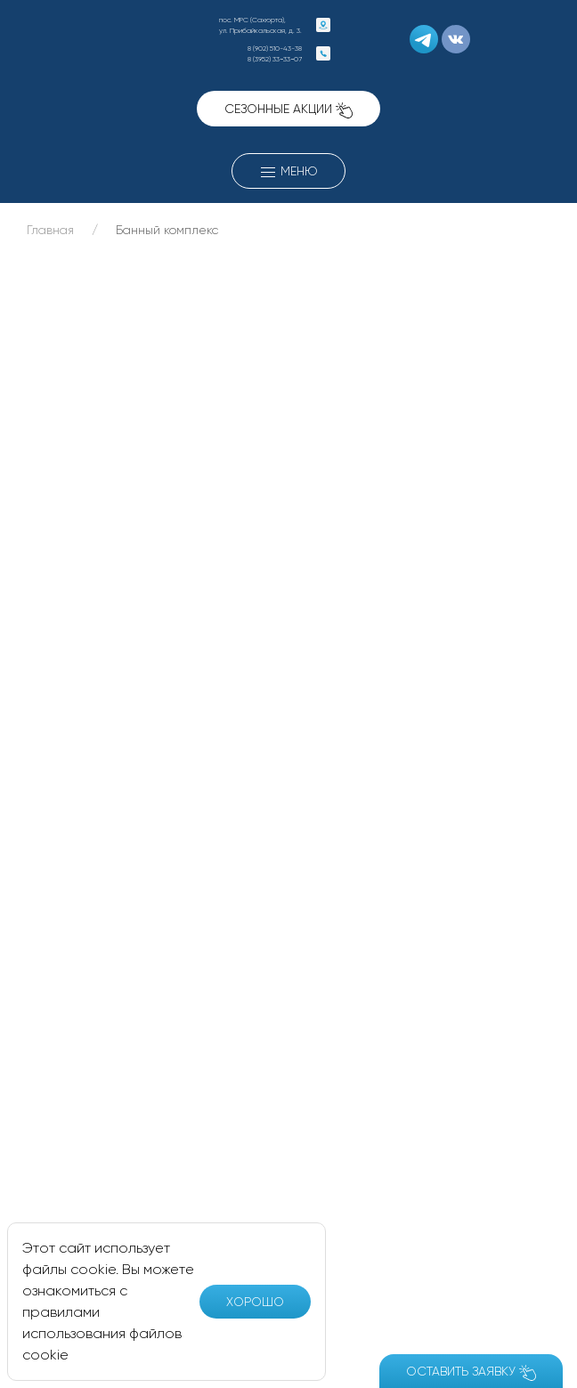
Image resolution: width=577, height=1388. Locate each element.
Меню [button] (288, 173)
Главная (50, 230)
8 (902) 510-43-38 (275, 48)
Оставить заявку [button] (471, 1372)
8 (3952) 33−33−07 (275, 58)
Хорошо (255, 1302)
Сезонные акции (288, 109)
